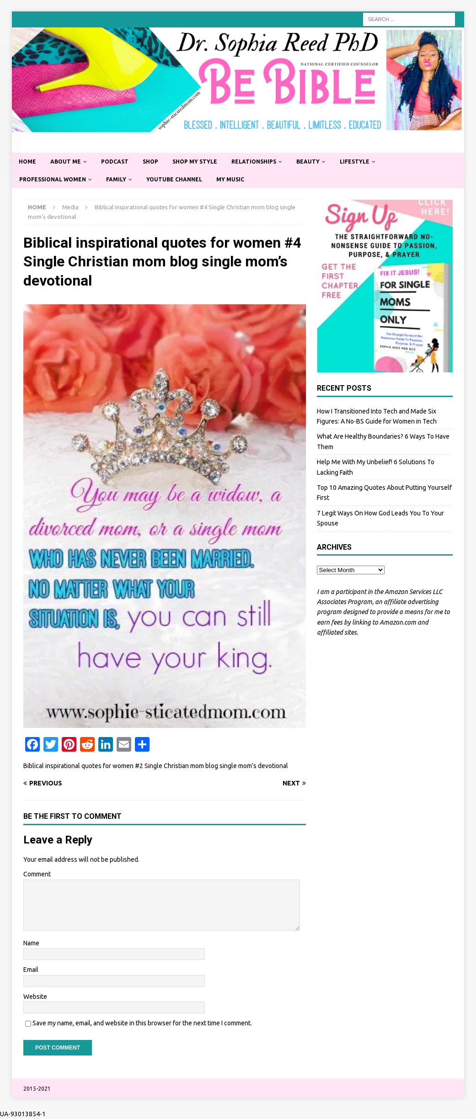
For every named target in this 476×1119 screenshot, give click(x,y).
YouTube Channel (174, 179)
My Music (230, 179)
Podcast (114, 161)
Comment (37, 874)
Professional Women (52, 179)
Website (35, 996)
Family (116, 179)
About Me (65, 161)
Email (30, 969)
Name (31, 943)
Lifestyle (354, 161)
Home (27, 161)
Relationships (253, 161)
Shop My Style (194, 161)
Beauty (308, 161)
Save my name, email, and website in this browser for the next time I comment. (142, 1023)
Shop (150, 161)
